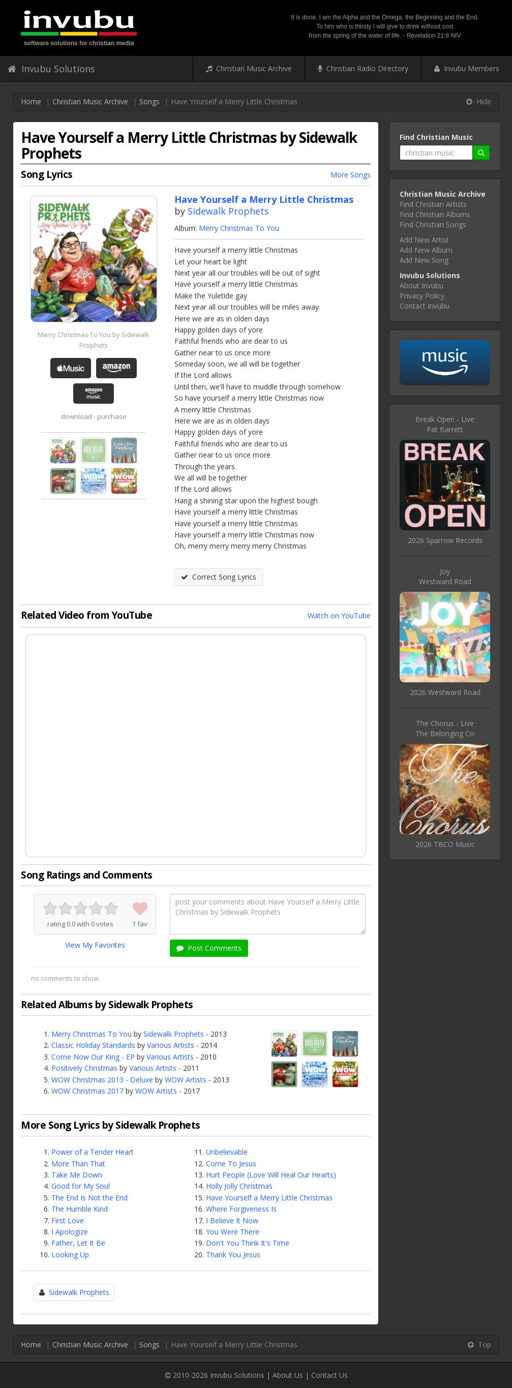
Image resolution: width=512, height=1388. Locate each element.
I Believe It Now (232, 1220)
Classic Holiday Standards (93, 1045)
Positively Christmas (84, 1068)
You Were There (232, 1231)
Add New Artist (424, 240)
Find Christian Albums (435, 214)
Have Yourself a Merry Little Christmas (269, 1197)
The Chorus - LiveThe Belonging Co (444, 728)
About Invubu (421, 285)
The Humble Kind (79, 1209)
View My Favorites (95, 945)
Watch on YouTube (339, 615)
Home (31, 101)
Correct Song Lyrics (218, 577)
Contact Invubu (424, 306)
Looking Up (70, 1254)
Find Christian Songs (433, 224)
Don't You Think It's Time (247, 1243)
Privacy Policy (422, 295)
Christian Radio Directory (363, 68)
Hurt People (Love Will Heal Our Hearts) (271, 1175)
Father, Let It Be (78, 1243)
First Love (67, 1220)
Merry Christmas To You (239, 228)
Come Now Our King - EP (93, 1057)
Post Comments (209, 948)
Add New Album (426, 250)
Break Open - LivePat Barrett (444, 424)
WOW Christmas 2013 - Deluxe (102, 1079)
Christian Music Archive (249, 68)
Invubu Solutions (51, 69)
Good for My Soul (80, 1186)
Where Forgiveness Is (241, 1209)
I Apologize (69, 1231)
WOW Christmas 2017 (87, 1091)
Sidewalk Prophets (228, 211)
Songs (149, 101)
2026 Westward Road (445, 692)
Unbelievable (227, 1152)
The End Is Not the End (89, 1197)
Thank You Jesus (233, 1254)
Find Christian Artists (433, 204)
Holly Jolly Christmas (239, 1186)
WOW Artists (185, 1079)
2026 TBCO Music (445, 844)
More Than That (78, 1163)
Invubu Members (466, 68)
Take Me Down (76, 1175)
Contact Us (329, 1375)
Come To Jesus (231, 1163)
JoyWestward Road (445, 576)
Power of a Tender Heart (92, 1152)
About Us (288, 1375)
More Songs (350, 174)
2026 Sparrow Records (445, 540)
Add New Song (424, 260)
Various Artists (170, 1045)
